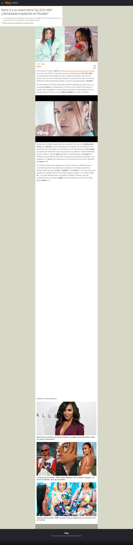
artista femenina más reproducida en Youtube (78, 71)
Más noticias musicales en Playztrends (18, 23)
